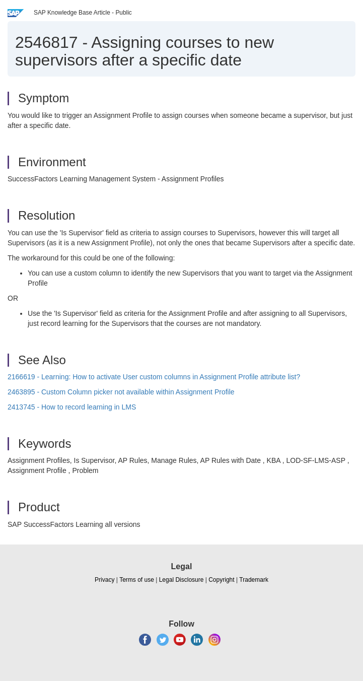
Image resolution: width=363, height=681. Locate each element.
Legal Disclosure (181, 579)
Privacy (104, 579)
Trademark (253, 579)
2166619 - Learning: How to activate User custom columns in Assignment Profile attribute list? (154, 377)
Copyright (221, 579)
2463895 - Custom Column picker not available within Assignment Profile (121, 392)
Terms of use (136, 579)
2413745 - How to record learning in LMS (72, 407)
